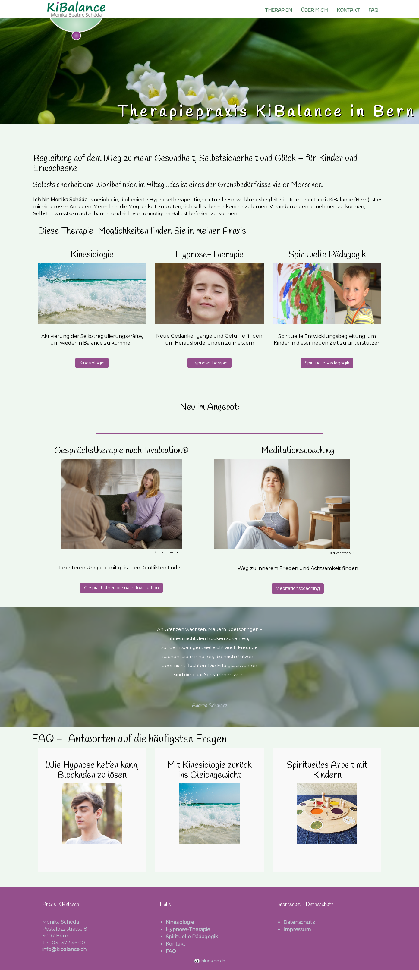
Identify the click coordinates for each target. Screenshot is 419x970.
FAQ (373, 10)
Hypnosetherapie (209, 363)
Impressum (297, 929)
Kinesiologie (92, 363)
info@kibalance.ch (64, 949)
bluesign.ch (209, 961)
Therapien (278, 10)
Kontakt (348, 10)
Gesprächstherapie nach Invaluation (121, 588)
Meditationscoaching (298, 588)
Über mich (314, 10)
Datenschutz (299, 922)
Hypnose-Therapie (188, 929)
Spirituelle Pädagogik (327, 363)
